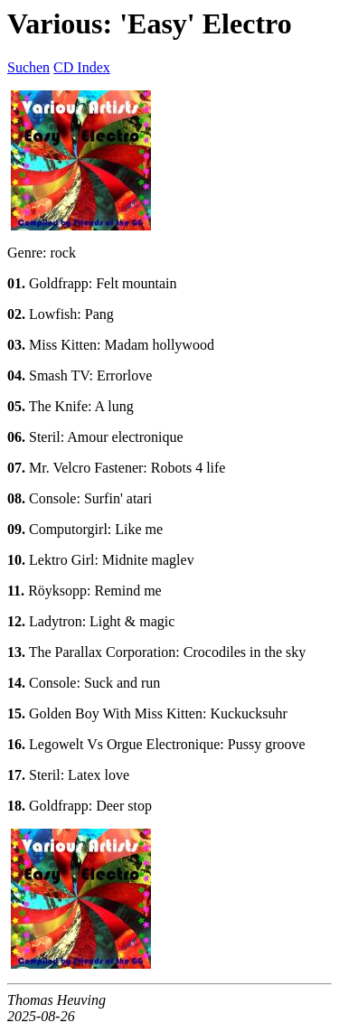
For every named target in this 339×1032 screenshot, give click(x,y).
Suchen (28, 67)
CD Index (81, 67)
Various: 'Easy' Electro (149, 23)
